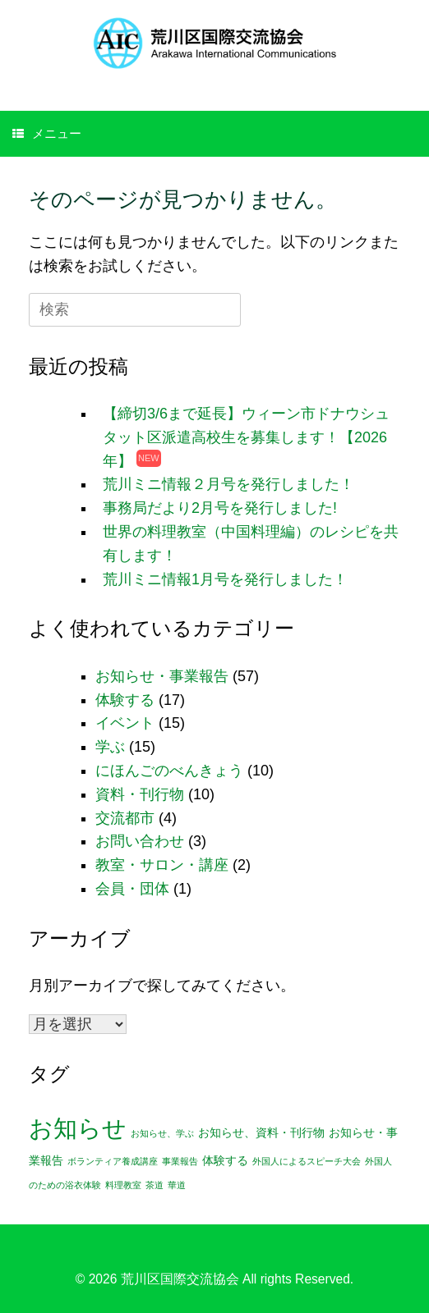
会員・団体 (132, 889)
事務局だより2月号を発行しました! (220, 508)
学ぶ (110, 747)
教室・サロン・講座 (161, 865)
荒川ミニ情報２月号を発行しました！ (228, 484)
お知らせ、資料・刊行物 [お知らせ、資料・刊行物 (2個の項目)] (261, 1133)
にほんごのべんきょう (169, 770)
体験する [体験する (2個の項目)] (225, 1161)
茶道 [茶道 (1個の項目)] (154, 1185)
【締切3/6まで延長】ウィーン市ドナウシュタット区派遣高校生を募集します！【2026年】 (246, 437)
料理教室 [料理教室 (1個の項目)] (123, 1185)
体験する (125, 700)
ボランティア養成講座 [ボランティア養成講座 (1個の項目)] (112, 1161)
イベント (125, 723)
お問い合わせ (139, 841)
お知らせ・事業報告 (161, 676)
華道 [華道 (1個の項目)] (177, 1185)
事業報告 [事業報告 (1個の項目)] (180, 1161)
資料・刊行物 (139, 794)
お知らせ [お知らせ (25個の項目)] (78, 1127)
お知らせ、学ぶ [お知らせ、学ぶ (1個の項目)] (162, 1133)
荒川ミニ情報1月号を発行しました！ (225, 579)
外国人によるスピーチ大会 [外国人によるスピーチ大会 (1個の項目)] (306, 1161)
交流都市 (125, 818)
